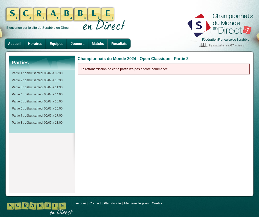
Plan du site (112, 203)
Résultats (119, 44)
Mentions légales (136, 203)
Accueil (14, 44)
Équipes (56, 44)
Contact (95, 203)
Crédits (157, 203)
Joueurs (77, 44)
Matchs (98, 44)
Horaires (35, 44)
